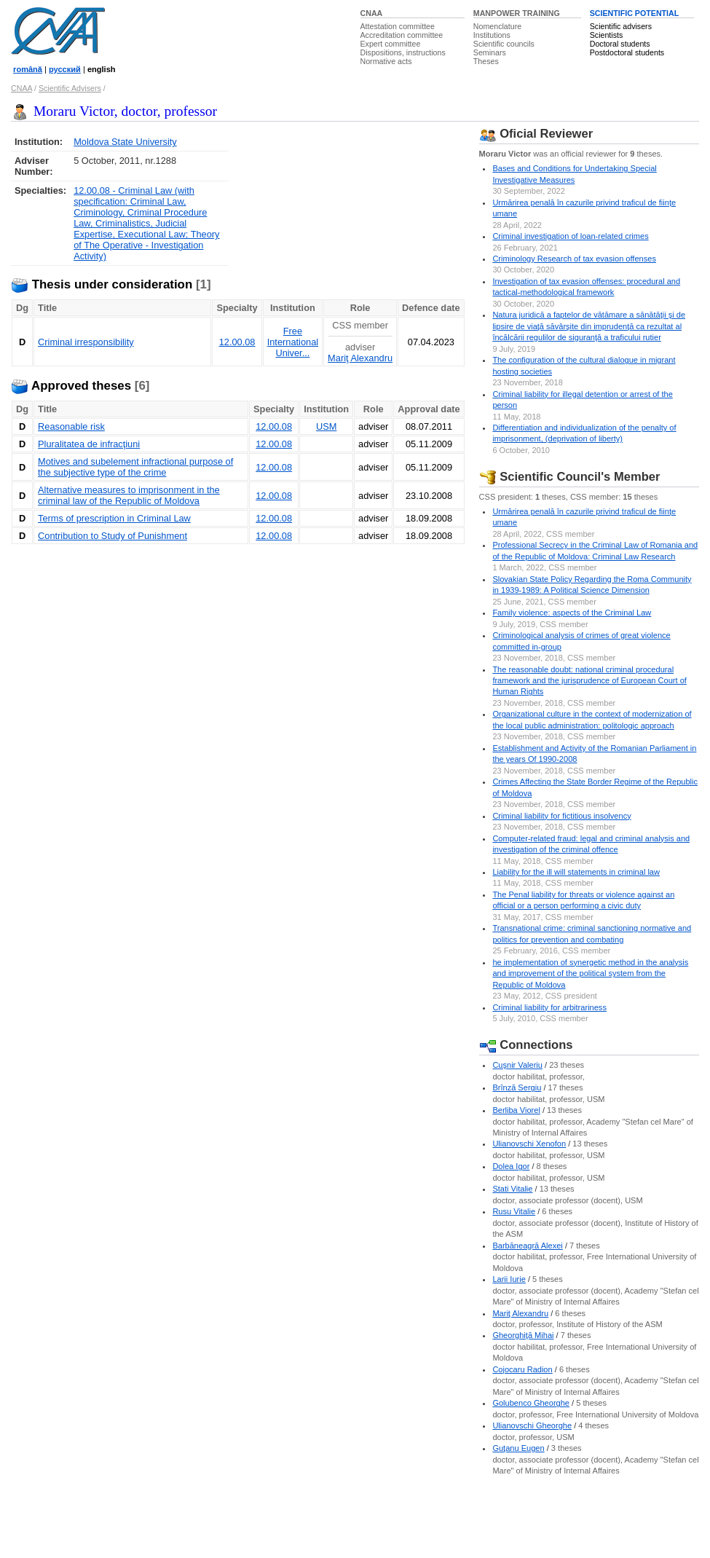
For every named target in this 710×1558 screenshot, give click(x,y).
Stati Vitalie (512, 1188)
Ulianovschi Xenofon (529, 1143)
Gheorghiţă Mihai (522, 1335)
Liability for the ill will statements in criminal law (576, 871)
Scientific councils (504, 43)
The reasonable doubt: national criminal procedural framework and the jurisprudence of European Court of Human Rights (589, 680)
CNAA (371, 13)
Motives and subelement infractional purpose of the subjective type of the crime (135, 467)
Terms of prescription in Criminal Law (114, 518)
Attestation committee (397, 26)
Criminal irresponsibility (86, 342)
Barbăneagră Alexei (527, 1245)
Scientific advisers (621, 26)
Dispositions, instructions (403, 52)
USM (326, 426)
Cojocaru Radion (522, 1369)
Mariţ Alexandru (360, 358)
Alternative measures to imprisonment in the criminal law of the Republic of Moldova (129, 495)
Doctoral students (620, 43)
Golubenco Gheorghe (530, 1402)
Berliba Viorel (516, 1110)
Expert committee (390, 43)
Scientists (606, 35)
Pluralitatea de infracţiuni (89, 443)
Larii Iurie (508, 1279)
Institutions (491, 35)
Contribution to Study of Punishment (112, 535)
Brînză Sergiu (516, 1087)
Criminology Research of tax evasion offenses (574, 258)
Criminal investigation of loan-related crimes (570, 236)
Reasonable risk (71, 426)
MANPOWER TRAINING (516, 13)
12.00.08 (237, 342)
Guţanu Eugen (518, 1448)
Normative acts (386, 61)
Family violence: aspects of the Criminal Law (571, 612)
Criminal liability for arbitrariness (549, 1007)
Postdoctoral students (627, 52)
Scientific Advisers (70, 88)
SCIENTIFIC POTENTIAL (634, 13)
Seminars (489, 52)
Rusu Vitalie (513, 1211)
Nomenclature (497, 26)
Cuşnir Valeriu (517, 1065)
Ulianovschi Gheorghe (532, 1425)
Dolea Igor (510, 1166)
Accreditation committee (401, 35)
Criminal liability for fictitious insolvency (561, 815)
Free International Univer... (292, 342)
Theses (486, 61)
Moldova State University (125, 141)
